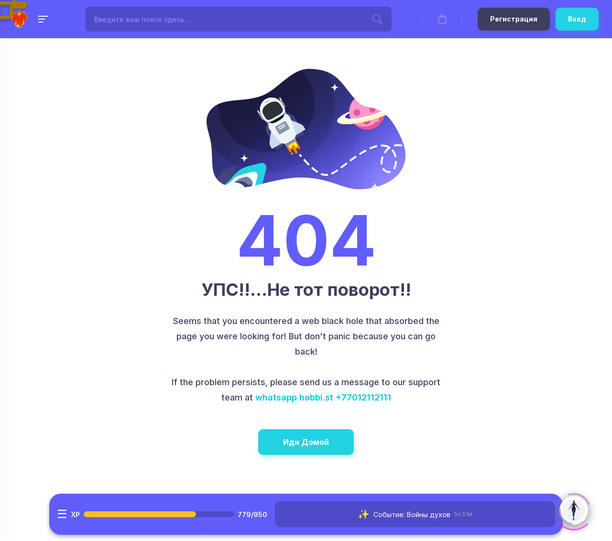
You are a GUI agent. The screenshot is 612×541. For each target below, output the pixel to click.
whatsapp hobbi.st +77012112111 (323, 397)
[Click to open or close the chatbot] (573, 509)
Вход (577, 19)
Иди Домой (306, 442)
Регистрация (513, 19)
